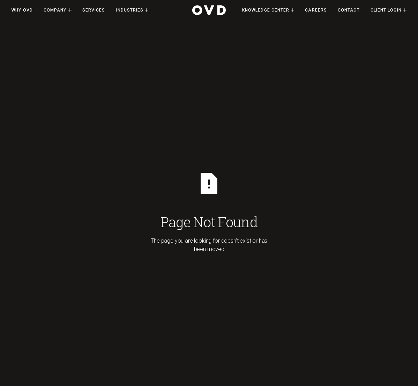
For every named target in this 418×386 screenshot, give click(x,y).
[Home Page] (209, 10)
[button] (57, 10)
